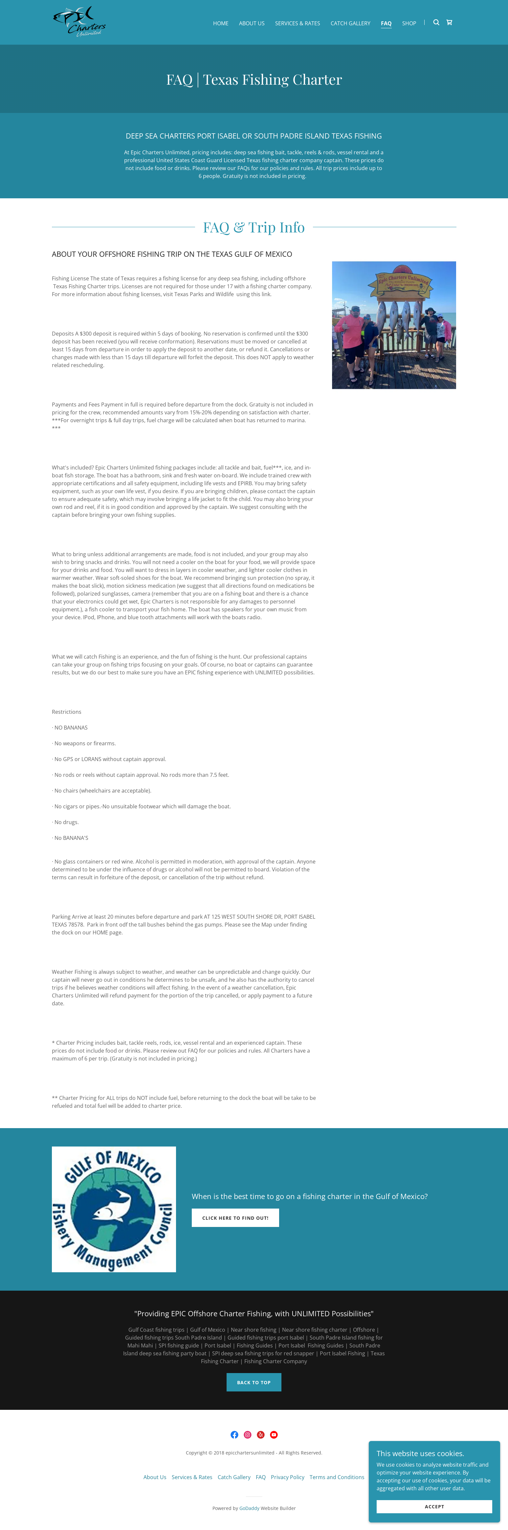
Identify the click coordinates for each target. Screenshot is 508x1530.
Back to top (254, 1382)
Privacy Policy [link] (287, 1477)
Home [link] (221, 23)
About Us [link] (252, 23)
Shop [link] (409, 23)
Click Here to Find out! (235, 1218)
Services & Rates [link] (297, 23)
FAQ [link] (386, 23)
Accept (434, 1506)
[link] (80, 21)
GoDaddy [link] (249, 1508)
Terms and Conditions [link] (337, 1477)
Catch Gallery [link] (350, 23)
